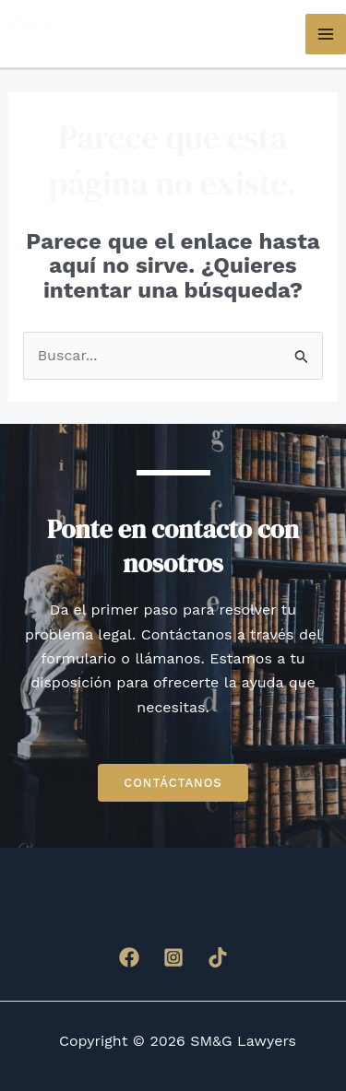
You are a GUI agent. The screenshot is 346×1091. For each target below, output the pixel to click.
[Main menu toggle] (325, 34)
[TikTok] (218, 957)
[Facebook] (129, 957)
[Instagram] (173, 957)
